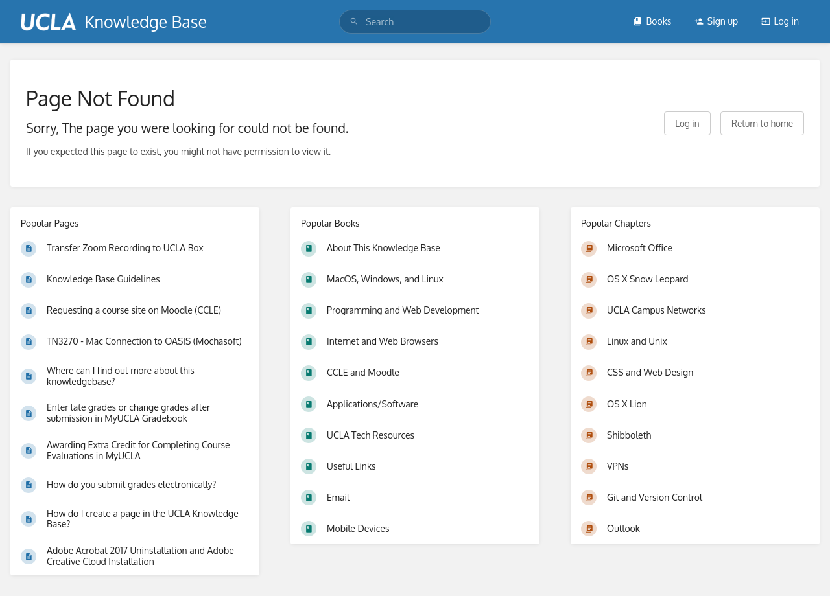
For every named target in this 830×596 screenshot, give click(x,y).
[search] (415, 22)
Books (652, 21)
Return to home (762, 123)
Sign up (716, 21)
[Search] (354, 21)
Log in (780, 21)
